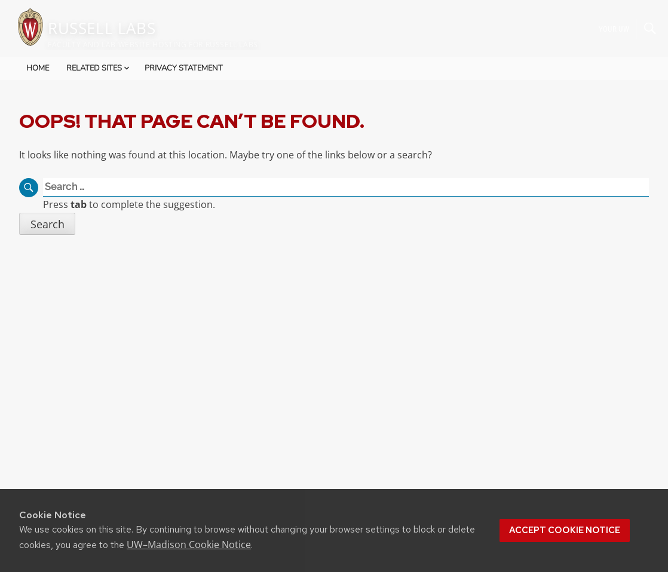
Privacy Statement (184, 68)
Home (37, 68)
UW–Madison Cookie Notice (189, 544)
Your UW (614, 28)
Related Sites (98, 68)
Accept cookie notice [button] (564, 530)
